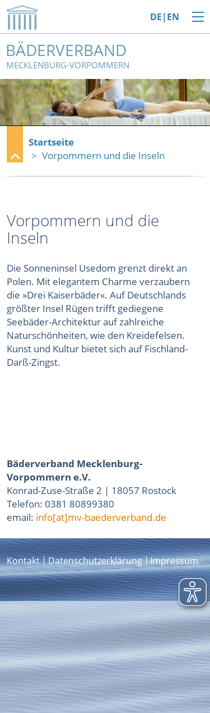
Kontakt (23, 560)
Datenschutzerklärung (95, 560)
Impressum (174, 560)
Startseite (51, 142)
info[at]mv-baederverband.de (101, 517)
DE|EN (164, 17)
